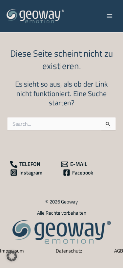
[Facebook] (78, 172)
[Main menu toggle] (109, 16)
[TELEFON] (25, 164)
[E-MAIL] (74, 164)
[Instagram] (26, 172)
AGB (118, 251)
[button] (12, 256)
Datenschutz (69, 251)
